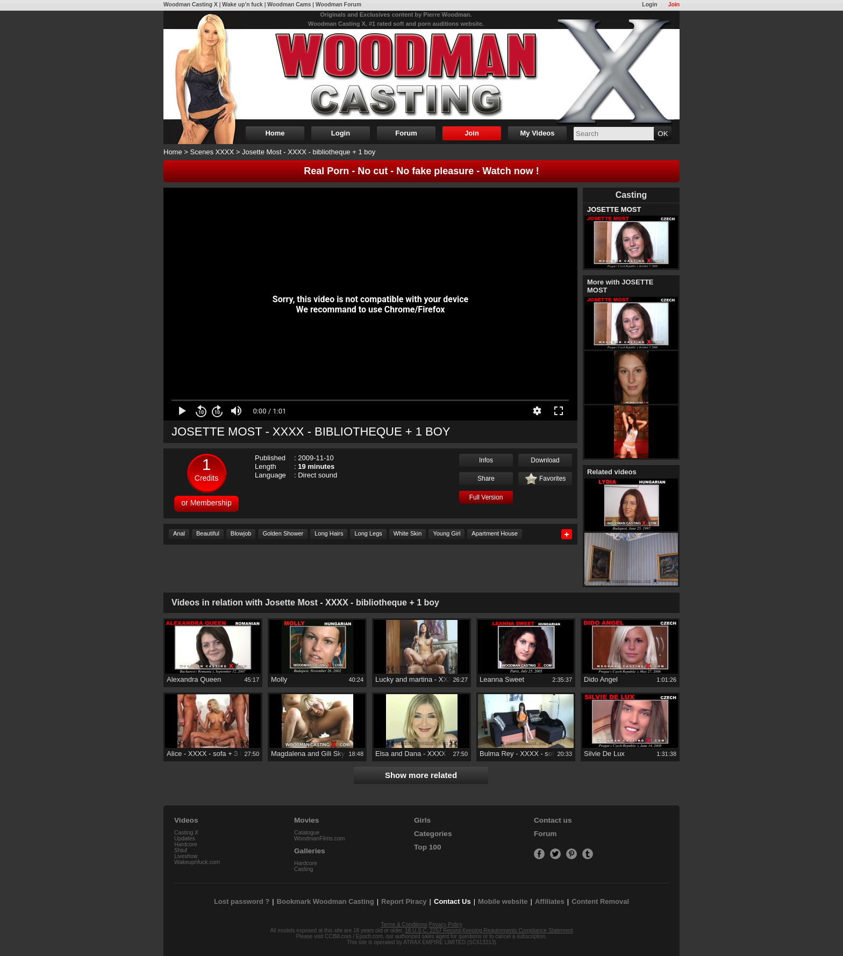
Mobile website (502, 901)
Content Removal (600, 901)
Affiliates (550, 901)
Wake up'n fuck (242, 5)
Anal (179, 533)
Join (674, 5)
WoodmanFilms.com (319, 838)
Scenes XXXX (212, 152)
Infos (486, 460)
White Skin (408, 533)
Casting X (186, 833)
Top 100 (427, 847)
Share (486, 478)
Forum (406, 133)
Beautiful (207, 533)
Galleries (309, 851)
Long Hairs (329, 533)
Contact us (552, 820)
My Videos (537, 133)
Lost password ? (241, 901)
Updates (184, 838)
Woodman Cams (289, 5)
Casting (303, 869)
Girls (422, 820)
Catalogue (306, 833)
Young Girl (446, 533)
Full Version (486, 497)
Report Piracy (404, 901)
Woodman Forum (338, 5)
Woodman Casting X (190, 5)
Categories (433, 834)
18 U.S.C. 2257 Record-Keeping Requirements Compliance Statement (489, 930)
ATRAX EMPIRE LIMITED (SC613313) (449, 942)
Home (274, 133)
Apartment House (494, 533)
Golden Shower (282, 533)
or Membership (206, 502)
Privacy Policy (445, 925)
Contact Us (452, 901)
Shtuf (180, 850)
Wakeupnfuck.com (197, 862)
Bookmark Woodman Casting (325, 901)
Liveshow (185, 856)
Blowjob (241, 533)
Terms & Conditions (404, 925)
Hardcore (185, 844)
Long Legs (368, 533)
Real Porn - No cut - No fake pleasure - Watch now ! (421, 171)
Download (545, 460)
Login (649, 5)
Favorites (545, 479)
